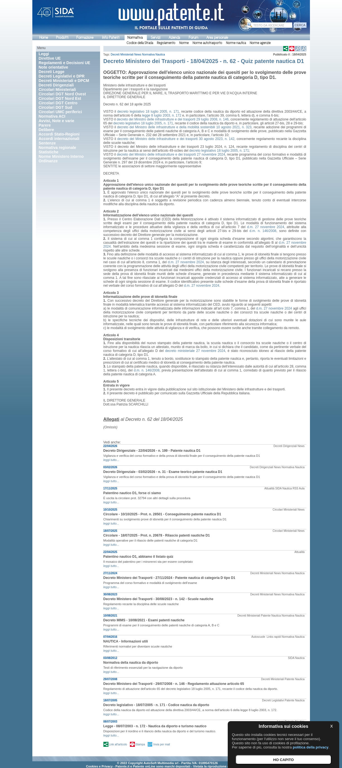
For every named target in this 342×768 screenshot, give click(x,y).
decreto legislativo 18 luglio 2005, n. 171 (148, 111)
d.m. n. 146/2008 (262, 231)
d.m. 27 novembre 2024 (265, 227)
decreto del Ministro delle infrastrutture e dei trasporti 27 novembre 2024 (171, 154)
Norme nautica (236, 43)
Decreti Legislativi (273, 700)
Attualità (270, 488)
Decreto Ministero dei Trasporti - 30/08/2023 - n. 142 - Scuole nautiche (158, 599)
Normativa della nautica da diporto (130, 663)
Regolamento (166, 43)
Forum (193, 37)
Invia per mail (161, 744)
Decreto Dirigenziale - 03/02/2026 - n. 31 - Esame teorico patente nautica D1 (162, 472)
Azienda (174, 37)
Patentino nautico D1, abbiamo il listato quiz (138, 557)
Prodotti (62, 37)
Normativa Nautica (153, 54)
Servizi (155, 37)
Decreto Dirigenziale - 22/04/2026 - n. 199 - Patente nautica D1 (152, 451)
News (137, 54)
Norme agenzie (260, 43)
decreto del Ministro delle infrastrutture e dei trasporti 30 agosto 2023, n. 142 (175, 139)
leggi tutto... (111, 460)
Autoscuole (258, 636)
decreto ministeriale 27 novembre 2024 (195, 351)
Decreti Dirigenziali (285, 446)
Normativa (135, 37)
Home (43, 37)
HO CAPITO (283, 760)
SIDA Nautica (283, 488)
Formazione (84, 37)
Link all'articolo (118, 744)
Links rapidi (274, 636)
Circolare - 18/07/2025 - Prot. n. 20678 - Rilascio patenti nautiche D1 (156, 535)
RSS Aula (299, 488)
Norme (184, 43)
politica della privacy (310, 747)
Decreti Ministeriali (122, 54)
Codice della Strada (140, 43)
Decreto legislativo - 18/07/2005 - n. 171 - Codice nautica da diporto (156, 705)
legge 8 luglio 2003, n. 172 (161, 115)
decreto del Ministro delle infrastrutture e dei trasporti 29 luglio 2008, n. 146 (173, 119)
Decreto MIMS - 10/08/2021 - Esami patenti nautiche (144, 620)
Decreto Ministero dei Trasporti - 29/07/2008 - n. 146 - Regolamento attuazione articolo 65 (173, 684)
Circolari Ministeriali (285, 509)
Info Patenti (110, 37)
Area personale (217, 37)
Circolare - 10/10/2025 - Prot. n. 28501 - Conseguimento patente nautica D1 (162, 514)
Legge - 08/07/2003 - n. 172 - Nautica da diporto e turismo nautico (155, 726)
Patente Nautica (271, 615)
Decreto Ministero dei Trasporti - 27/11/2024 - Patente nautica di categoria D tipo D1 (169, 578)
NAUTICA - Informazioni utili (125, 641)
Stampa (140, 744)
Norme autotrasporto (207, 43)
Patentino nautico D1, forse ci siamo (132, 493)
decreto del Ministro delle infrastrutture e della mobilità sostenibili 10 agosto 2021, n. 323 (184, 127)
